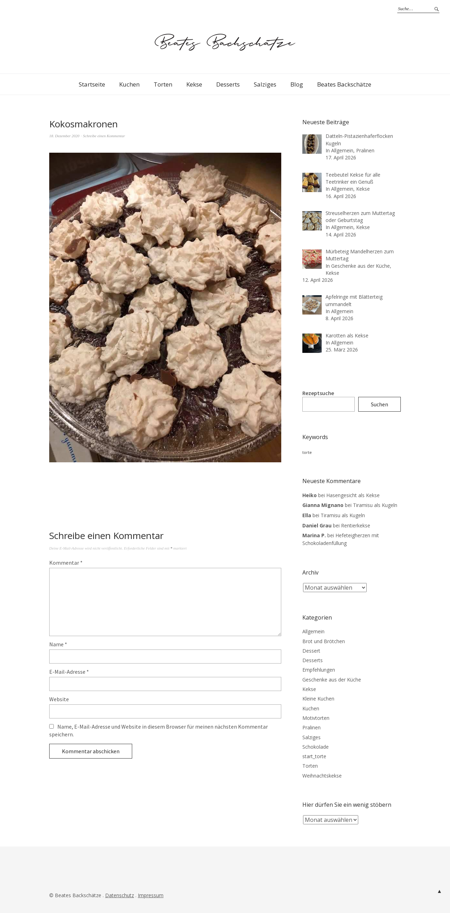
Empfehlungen (318, 669)
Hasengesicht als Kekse (353, 495)
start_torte (314, 756)
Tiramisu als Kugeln (375, 505)
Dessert (311, 650)
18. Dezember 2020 (64, 136)
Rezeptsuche (318, 393)
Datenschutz (119, 895)
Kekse (194, 84)
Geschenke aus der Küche (331, 679)
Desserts (228, 84)
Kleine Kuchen (318, 698)
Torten (163, 84)
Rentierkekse (355, 525)
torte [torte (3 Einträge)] (307, 452)
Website (59, 699)
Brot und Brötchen (323, 641)
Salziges (265, 84)
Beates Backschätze (344, 84)
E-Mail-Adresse (69, 671)
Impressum (150, 895)
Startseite (92, 84)
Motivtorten (315, 718)
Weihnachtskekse (322, 775)
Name (58, 644)
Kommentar (66, 562)
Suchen (379, 404)
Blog (296, 84)
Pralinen (311, 727)
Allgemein (313, 631)
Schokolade (315, 746)
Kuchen (129, 84)
